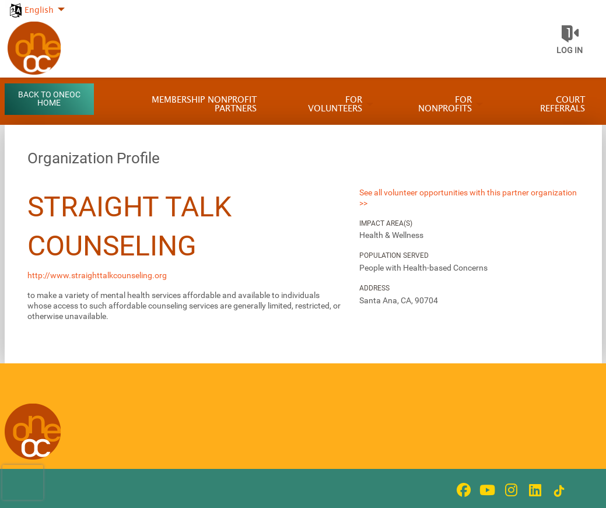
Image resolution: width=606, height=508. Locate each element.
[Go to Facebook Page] (462, 490)
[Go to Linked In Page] (533, 490)
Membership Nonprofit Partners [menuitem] (204, 104)
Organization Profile (93, 158)
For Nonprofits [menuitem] (445, 104)
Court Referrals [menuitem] (562, 104)
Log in (569, 50)
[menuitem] (36, 4)
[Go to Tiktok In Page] (557, 491)
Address (374, 288)
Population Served (394, 255)
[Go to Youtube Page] (486, 490)
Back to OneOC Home (49, 99)
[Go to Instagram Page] (509, 490)
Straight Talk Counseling (129, 226)
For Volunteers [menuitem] (335, 104)
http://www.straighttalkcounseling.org (97, 275)
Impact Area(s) (385, 223)
